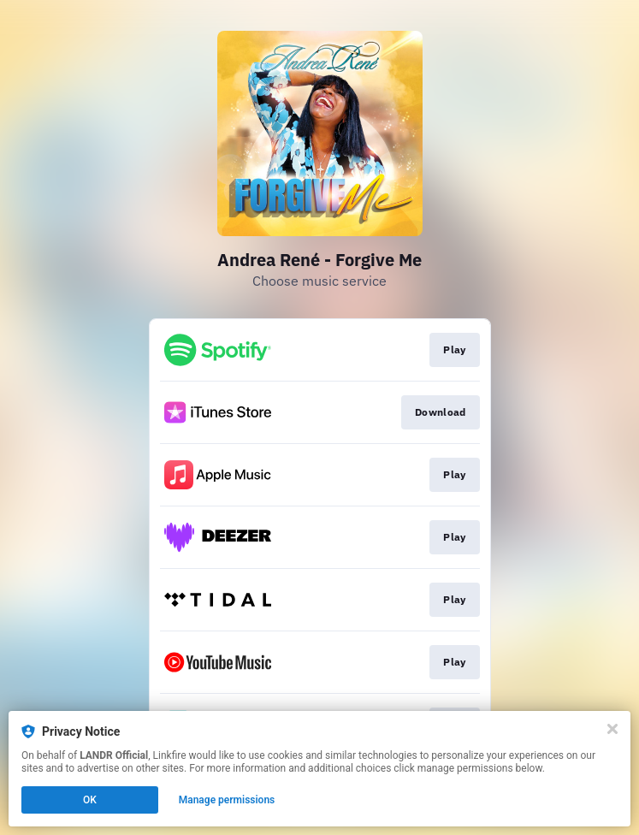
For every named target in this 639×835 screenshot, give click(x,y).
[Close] (612, 729)
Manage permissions (227, 800)
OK (90, 800)
